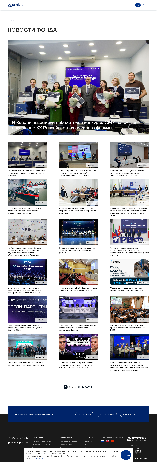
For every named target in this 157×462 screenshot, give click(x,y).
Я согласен (126, 455)
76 (74, 387)
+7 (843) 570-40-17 (18, 424)
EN (138, 5)
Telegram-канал (84, 400)
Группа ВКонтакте (107, 400)
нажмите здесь (39, 458)
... (72, 387)
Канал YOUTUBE (129, 400)
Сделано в (137, 445)
